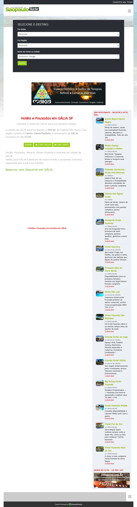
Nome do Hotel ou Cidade (29, 52)
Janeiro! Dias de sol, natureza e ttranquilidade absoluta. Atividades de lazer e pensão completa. (115, 182)
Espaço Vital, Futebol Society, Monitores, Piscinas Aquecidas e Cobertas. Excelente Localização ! (114, 347)
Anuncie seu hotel (101, 470)
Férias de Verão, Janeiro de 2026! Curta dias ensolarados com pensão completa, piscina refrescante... (116, 207)
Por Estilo (22, 29)
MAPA (28, 145)
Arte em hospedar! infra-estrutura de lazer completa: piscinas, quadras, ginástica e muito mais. (116, 234)
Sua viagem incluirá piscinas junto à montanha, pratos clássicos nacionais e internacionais (116, 369)
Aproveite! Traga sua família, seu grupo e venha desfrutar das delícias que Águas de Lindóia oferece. (116, 256)
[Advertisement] (47, 200)
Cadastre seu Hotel (123, 2)
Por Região (22, 40)
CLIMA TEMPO (61, 145)
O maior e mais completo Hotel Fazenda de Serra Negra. (115, 458)
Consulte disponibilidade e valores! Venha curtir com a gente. (116, 413)
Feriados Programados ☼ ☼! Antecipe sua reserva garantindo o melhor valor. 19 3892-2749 (116, 394)
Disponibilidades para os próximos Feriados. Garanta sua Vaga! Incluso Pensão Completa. (115, 280)
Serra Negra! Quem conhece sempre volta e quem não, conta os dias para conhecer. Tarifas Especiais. (115, 435)
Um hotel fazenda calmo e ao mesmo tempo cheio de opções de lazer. (116, 326)
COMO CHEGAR (43, 145)
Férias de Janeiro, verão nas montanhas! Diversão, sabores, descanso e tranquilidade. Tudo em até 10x (116, 132)
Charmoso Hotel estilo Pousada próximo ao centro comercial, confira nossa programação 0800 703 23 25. (116, 302)
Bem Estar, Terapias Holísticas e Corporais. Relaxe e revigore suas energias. (114, 158)
